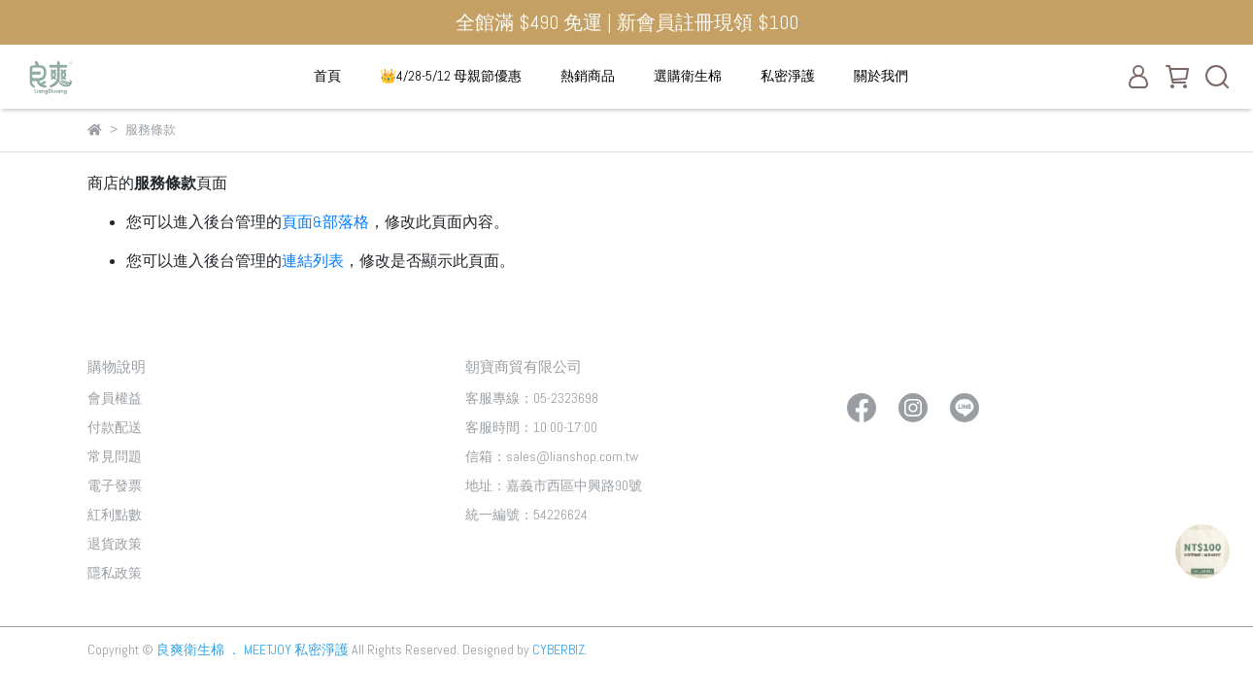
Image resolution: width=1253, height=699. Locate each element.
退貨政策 (114, 543)
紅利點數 (114, 514)
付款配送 (114, 427)
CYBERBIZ (558, 649)
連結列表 (313, 260)
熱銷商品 (587, 75)
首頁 (327, 75)
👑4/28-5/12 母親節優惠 (451, 75)
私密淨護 (788, 75)
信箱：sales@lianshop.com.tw (551, 456)
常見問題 (114, 456)
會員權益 (114, 398)
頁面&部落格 (325, 222)
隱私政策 (114, 573)
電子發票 (114, 485)
